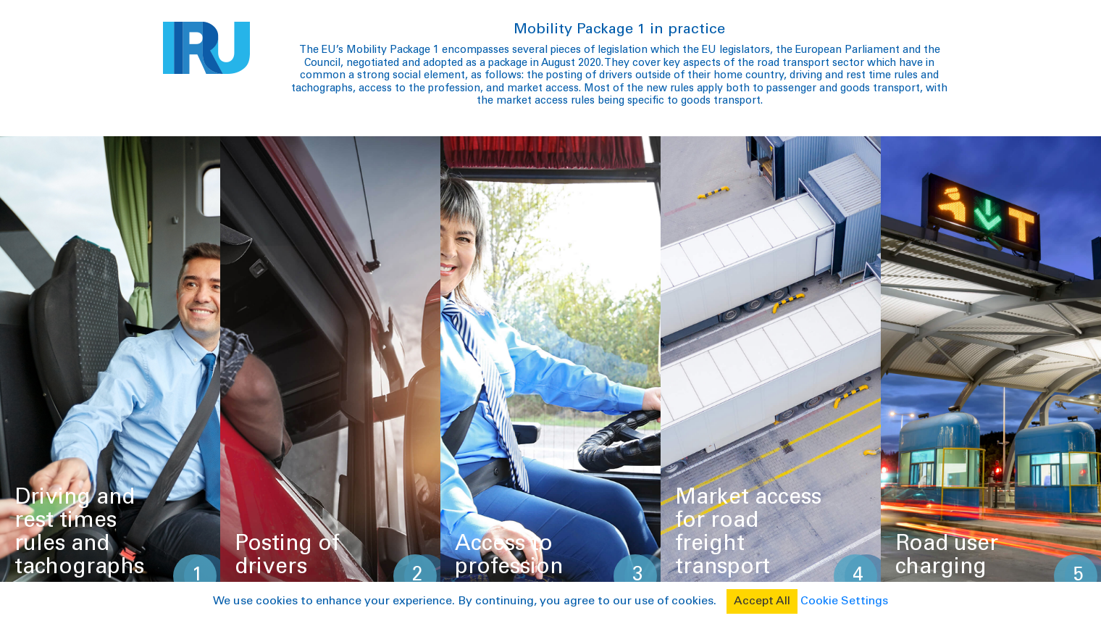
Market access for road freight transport (748, 531)
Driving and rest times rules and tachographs (79, 531)
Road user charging (946, 554)
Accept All (762, 601)
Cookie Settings (844, 601)
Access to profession (509, 554)
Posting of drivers (287, 554)
